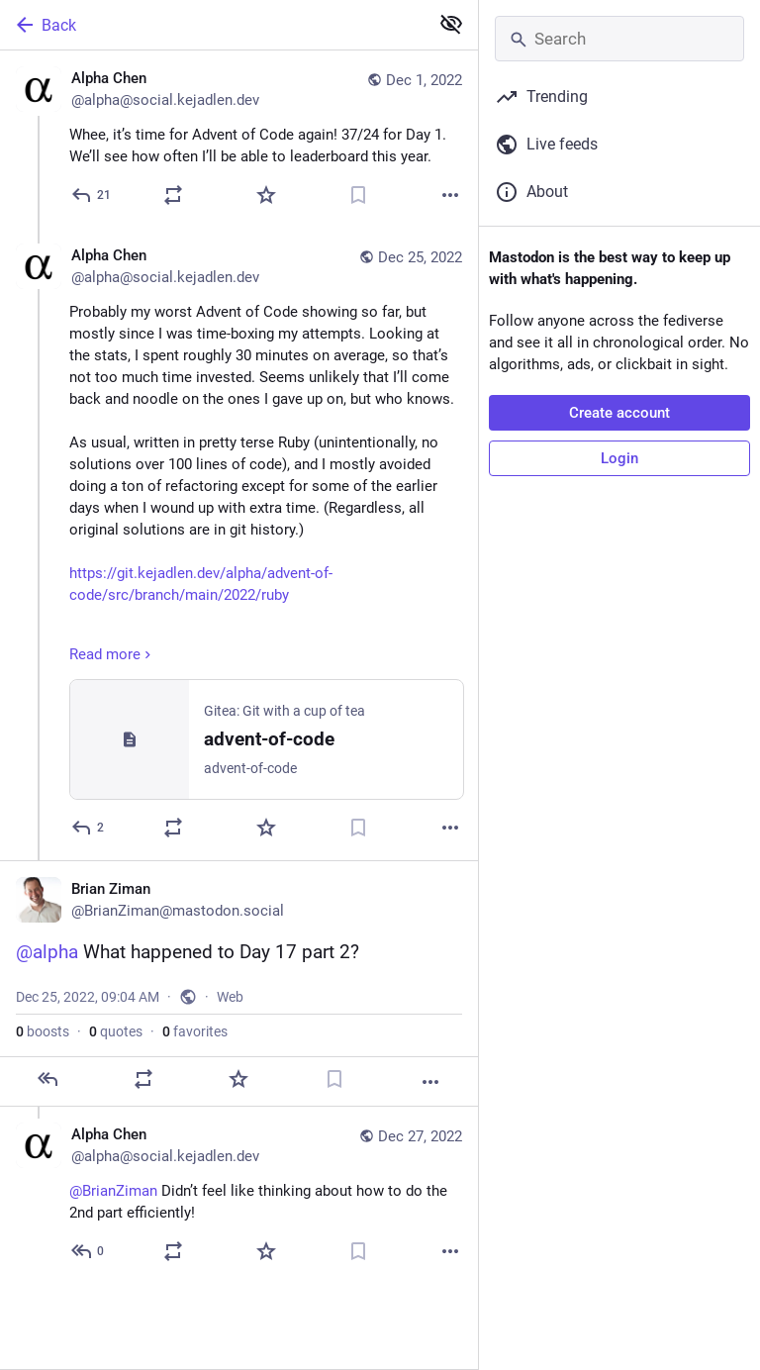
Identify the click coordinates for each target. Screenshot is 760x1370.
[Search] (619, 38)
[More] (450, 195)
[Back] (212, 24)
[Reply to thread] (88, 827)
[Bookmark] (358, 195)
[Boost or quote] (173, 195)
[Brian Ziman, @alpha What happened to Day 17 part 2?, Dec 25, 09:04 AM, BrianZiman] (239, 983)
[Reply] (92, 195)
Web (230, 997)
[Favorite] (266, 195)
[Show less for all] (451, 24)
